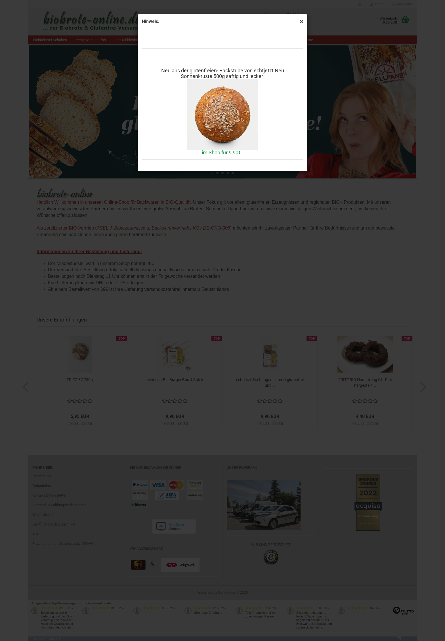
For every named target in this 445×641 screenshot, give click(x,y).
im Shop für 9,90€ (221, 152)
